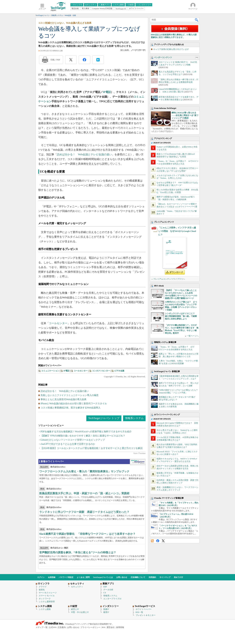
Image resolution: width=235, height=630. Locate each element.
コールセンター (58, 323)
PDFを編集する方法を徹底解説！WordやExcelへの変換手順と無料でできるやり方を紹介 (86, 431)
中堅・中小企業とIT (80, 612)
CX (104, 592)
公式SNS (52, 627)
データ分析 (108, 590)
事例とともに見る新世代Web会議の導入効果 (63, 399)
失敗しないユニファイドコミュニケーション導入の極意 (70, 395)
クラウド (43, 587)
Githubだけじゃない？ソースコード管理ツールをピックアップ (73, 440)
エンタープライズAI (112, 598)
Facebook (157, 540)
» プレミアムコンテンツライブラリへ (168, 279)
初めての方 (178, 577)
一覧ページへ (193, 336)
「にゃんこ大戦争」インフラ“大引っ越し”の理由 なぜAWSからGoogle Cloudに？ (177, 231)
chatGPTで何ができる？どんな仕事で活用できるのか (68, 444)
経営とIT (75, 609)
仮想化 (42, 590)
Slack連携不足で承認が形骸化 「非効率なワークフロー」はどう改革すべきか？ (87, 533)
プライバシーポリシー (90, 627)
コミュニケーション (50, 371)
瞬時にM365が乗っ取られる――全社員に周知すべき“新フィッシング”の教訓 (185, 115)
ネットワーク (45, 598)
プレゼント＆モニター (146, 615)
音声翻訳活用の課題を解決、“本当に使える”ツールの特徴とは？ (77, 552)
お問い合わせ (121, 577)
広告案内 (62, 627)
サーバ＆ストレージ (48, 592)
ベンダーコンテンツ (163, 57)
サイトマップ (164, 577)
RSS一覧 (139, 612)
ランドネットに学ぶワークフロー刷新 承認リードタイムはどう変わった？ (84, 512)
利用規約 (152, 577)
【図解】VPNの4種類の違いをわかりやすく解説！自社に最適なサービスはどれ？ (83, 435)
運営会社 (111, 627)
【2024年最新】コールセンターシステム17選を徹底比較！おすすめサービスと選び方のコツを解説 (92, 448)
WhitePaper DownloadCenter (138, 462)
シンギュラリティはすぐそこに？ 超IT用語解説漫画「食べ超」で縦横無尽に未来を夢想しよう (181, 316)
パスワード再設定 (66, 577)
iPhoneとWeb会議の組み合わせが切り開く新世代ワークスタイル (74, 403)
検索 (196, 19)
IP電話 (107, 92)
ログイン (41, 577)
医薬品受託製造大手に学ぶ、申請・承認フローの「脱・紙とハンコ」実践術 (84, 493)
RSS (152, 540)
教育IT (106, 612)
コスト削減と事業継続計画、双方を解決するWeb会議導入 (70, 407)
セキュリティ (77, 587)
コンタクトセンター (101, 371)
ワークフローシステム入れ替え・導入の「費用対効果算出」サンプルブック (84, 471)
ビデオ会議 (119, 371)
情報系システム (134, 418)
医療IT (106, 609)
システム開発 (45, 609)
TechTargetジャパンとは (103, 577)
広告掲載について (138, 577)
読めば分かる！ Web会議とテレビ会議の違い (84, 154)
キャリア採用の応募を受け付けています (171, 49)
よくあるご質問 (83, 577)
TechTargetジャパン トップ (103, 418)
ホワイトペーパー (144, 609)
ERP (105, 587)
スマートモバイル (47, 595)
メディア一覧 (42, 627)
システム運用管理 (47, 601)
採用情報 (120, 627)
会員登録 (51, 577)
